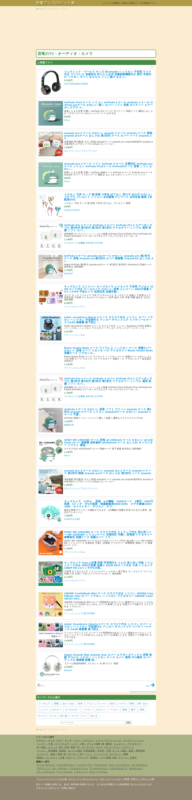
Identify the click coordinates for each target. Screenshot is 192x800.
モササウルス (136, 768)
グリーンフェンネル (74, 335)
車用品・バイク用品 (100, 757)
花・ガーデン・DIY (73, 754)
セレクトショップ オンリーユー (80, 151)
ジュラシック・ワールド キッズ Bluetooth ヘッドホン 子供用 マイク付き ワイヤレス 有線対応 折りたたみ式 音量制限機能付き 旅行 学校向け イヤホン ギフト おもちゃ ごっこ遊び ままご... (107, 74)
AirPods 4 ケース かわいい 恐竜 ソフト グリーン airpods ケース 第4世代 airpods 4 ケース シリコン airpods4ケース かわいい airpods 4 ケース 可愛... (107, 412)
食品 (114, 757)
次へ (150, 686)
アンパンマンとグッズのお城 (52, 779)
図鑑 (56, 703)
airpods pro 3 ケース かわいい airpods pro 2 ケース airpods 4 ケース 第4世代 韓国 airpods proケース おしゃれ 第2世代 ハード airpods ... (107, 473)
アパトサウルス (64, 772)
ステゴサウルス (139, 765)
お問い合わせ (68, 788)
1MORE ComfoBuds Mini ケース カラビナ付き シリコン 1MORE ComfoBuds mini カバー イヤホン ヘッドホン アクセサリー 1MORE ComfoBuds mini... (108, 596)
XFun (67, 120)
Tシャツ (102, 703)
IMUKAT (68, 273)
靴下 (133, 709)
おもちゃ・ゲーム (46, 740)
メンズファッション (133, 740)
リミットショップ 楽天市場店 (79, 613)
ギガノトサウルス (98, 772)
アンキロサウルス (98, 768)
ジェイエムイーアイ (74, 306)
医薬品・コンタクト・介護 (51, 757)
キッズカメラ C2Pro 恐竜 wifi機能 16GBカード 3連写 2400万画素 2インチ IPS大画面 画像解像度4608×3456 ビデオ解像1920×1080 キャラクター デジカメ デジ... (108, 504)
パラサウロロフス (118, 768)
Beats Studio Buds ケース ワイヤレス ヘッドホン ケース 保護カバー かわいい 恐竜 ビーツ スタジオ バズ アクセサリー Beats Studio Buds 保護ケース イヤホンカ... (108, 350)
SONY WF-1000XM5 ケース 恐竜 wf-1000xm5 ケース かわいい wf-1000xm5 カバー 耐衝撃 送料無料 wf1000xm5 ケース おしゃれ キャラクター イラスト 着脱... (108, 442)
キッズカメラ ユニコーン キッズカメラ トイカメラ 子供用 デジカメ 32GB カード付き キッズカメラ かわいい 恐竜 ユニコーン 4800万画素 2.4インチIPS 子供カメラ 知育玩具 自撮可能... (109, 289)
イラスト (87, 709)
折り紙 (63, 716)
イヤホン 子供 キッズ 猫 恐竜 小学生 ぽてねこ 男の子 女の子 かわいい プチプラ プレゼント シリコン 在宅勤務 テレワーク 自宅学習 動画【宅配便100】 (108, 197)
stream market (72, 210)
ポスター (56, 709)
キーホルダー (72, 709)
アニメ (90, 703)
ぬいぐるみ (68, 703)
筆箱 (142, 709)
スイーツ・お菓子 (127, 757)
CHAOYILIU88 (72, 519)
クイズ (52, 716)
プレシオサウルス (46, 772)
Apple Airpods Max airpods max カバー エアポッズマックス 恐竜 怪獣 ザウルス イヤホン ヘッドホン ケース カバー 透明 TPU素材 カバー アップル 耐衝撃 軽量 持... (108, 657)
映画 (132, 703)
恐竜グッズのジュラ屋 (55, 3)
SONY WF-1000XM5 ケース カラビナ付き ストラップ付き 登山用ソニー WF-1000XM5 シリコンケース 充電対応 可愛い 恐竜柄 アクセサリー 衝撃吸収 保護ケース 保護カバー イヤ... (108, 535)
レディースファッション (109, 740)
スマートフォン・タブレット (119, 747)
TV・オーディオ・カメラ (90, 747)
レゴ (84, 716)
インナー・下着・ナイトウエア (53, 744)
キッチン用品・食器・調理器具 (128, 751)
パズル (122, 703)
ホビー (59, 740)
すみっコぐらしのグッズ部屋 (115, 779)
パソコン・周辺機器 (47, 751)
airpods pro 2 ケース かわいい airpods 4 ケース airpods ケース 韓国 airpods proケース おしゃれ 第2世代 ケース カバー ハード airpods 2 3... (108, 136)
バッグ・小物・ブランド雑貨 (85, 744)
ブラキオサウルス (65, 765)
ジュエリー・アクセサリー (128, 744)
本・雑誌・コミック (47, 747)
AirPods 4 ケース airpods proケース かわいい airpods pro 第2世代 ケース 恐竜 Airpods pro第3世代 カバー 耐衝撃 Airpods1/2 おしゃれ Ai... (109, 258)
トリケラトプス (84, 765)
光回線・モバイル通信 (70, 751)
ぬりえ (94, 716)
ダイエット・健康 (118, 754)
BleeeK (68, 670)
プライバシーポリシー (47, 788)
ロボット (100, 709)
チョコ (42, 716)
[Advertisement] (96, 30)
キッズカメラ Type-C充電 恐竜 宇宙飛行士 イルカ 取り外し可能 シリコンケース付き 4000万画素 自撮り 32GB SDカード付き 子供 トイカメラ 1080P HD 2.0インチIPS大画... (108, 565)
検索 (128, 722)
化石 (112, 703)
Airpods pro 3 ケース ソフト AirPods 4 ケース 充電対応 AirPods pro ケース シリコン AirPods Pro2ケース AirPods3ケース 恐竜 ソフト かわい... (108, 166)
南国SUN (69, 425)
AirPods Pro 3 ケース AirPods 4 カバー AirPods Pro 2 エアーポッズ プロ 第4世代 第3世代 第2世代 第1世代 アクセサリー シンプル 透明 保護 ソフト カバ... (108, 228)
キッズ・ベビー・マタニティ (80, 740)
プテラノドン (44, 768)
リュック (43, 709)
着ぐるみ (142, 703)
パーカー (114, 709)
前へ (41, 686)
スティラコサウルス (119, 765)
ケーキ (74, 716)
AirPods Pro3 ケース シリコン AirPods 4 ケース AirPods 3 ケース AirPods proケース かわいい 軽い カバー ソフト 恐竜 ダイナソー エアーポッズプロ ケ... (108, 105)
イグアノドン (81, 772)
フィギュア (44, 703)
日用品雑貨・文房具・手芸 (97, 751)
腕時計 (108, 744)
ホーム (39, 9)
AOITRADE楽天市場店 (76, 84)
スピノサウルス (60, 768)
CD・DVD (64, 747)
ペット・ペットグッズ (96, 754)
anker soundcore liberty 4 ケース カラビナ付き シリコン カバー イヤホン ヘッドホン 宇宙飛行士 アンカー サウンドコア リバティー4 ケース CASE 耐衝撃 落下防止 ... (108, 320)
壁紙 (125, 709)
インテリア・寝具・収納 (49, 754)
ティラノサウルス (46, 765)
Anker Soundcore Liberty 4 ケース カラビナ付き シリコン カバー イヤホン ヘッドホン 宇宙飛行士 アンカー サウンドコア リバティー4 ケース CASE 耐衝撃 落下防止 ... (108, 627)
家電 (73, 747)
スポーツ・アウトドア (77, 757)
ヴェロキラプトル (78, 768)
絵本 (80, 703)
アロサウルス (101, 765)
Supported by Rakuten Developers (143, 692)
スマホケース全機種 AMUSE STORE (83, 243)
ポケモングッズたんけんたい (83, 779)
